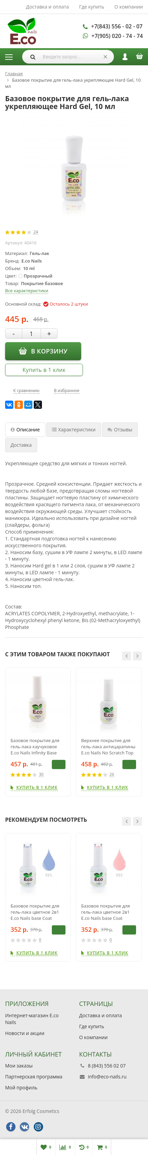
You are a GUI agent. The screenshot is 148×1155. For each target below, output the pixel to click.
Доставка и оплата (47, 6)
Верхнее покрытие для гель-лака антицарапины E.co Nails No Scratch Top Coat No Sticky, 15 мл (108, 746)
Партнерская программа (33, 1076)
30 (41, 775)
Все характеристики (26, 290)
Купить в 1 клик (44, 370)
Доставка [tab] (21, 445)
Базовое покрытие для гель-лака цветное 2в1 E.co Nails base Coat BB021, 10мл (35, 912)
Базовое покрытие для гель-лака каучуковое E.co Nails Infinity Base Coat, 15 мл (35, 746)
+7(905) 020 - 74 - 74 (117, 36)
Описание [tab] (25, 429)
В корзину (43, 351)
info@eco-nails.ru (107, 1076)
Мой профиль (21, 1087)
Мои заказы (19, 1065)
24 (35, 232)
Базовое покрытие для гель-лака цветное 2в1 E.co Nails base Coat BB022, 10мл (105, 912)
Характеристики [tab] (74, 429)
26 (111, 775)
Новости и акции (24, 1033)
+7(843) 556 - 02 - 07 (117, 26)
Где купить (91, 6)
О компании (128, 6)
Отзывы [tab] (119, 429)
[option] (38, 732)
